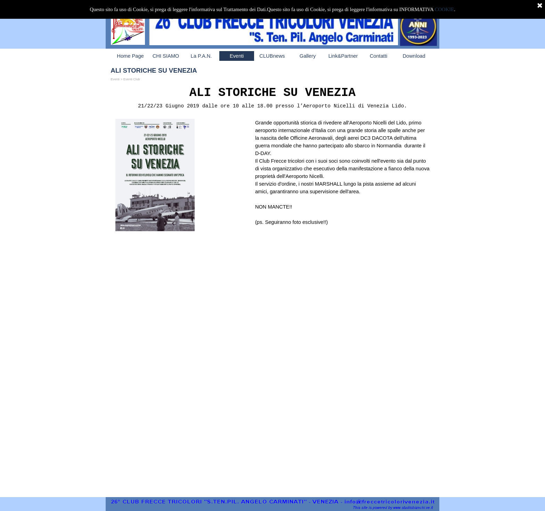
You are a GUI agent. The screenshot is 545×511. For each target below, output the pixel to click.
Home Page (130, 56)
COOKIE (444, 9)
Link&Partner (343, 56)
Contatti (379, 56)
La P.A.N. (201, 56)
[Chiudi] (539, 6)
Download (413, 56)
